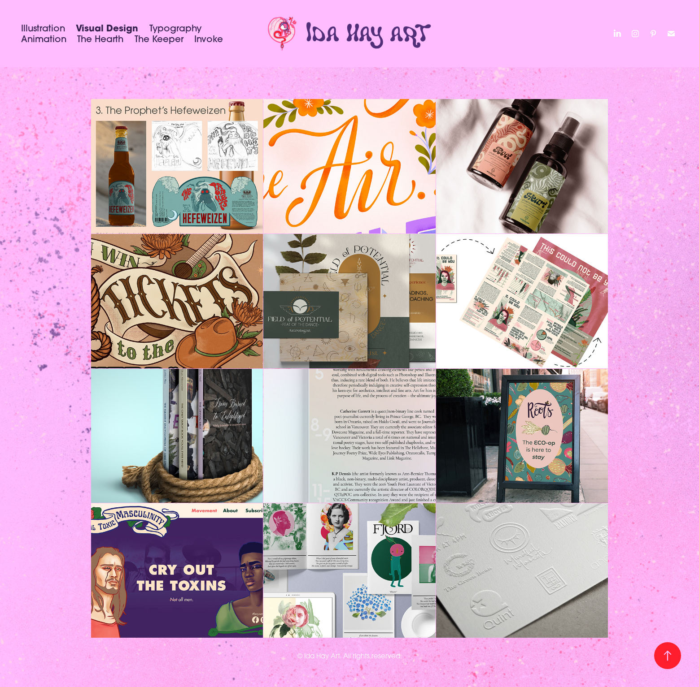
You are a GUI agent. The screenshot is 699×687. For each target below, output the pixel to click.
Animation (43, 38)
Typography (175, 28)
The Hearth (100, 38)
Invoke (208, 38)
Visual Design (107, 28)
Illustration (43, 28)
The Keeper (159, 38)
